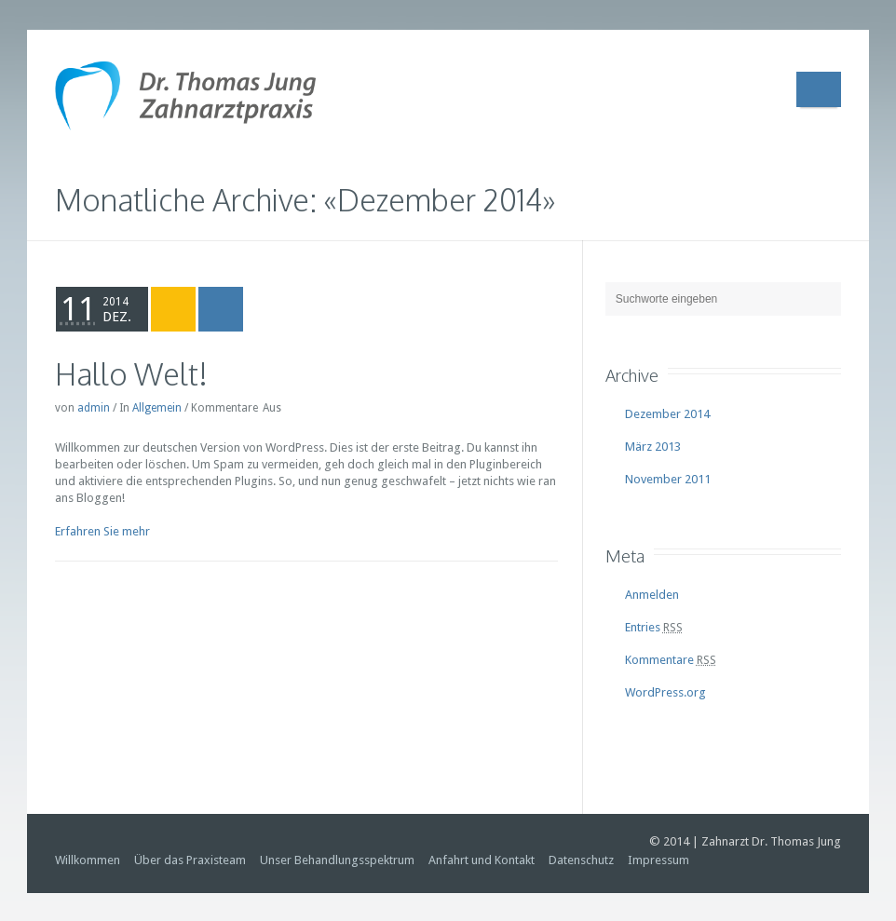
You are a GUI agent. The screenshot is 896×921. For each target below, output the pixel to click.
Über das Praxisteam (190, 860)
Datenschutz (581, 860)
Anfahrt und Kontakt (481, 860)
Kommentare (670, 660)
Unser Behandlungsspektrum (337, 860)
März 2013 (653, 447)
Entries (654, 627)
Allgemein (157, 407)
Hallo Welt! (131, 374)
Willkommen (87, 860)
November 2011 (668, 479)
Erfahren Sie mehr (102, 531)
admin (93, 407)
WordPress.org (665, 692)
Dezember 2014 (667, 414)
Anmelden (652, 595)
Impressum (658, 860)
